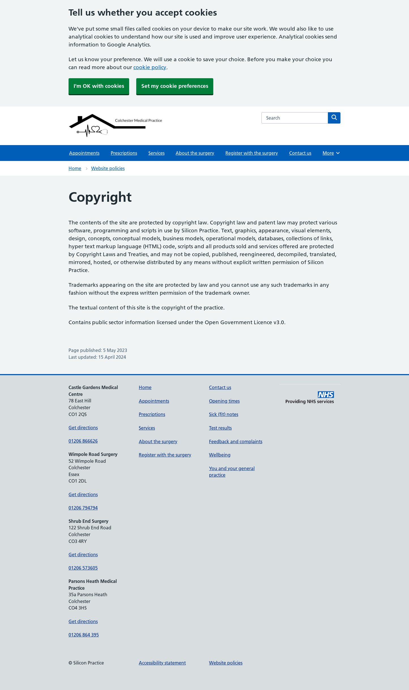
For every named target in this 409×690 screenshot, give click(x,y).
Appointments (84, 153)
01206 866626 (83, 441)
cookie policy (149, 67)
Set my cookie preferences (174, 86)
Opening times (224, 401)
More (331, 153)
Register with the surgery (251, 153)
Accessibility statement (162, 663)
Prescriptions (124, 153)
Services (156, 153)
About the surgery (195, 153)
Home (75, 168)
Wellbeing (220, 455)
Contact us (300, 153)
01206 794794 (83, 508)
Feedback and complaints (235, 441)
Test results (220, 428)
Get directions (83, 427)
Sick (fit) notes (223, 414)
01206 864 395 (84, 635)
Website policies (108, 168)
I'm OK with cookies (99, 86)
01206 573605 (83, 568)
